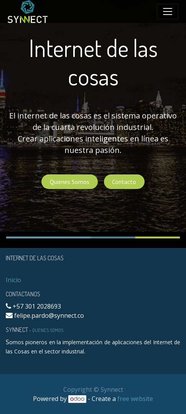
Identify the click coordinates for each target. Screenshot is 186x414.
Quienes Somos (69, 182)
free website (135, 398)
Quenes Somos (47, 330)
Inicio (13, 280)
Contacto (124, 182)
